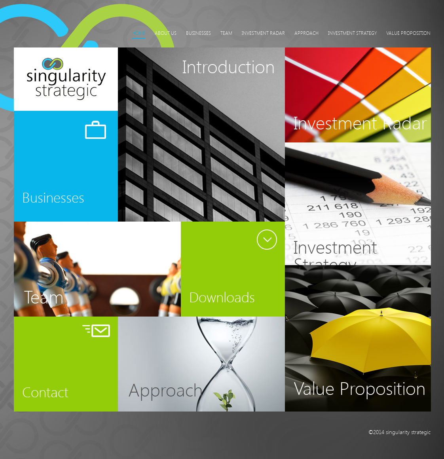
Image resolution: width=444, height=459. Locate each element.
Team (226, 33)
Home (138, 33)
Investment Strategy (352, 33)
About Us (165, 33)
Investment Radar (263, 33)
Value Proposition (408, 33)
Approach (306, 33)
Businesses (198, 33)
